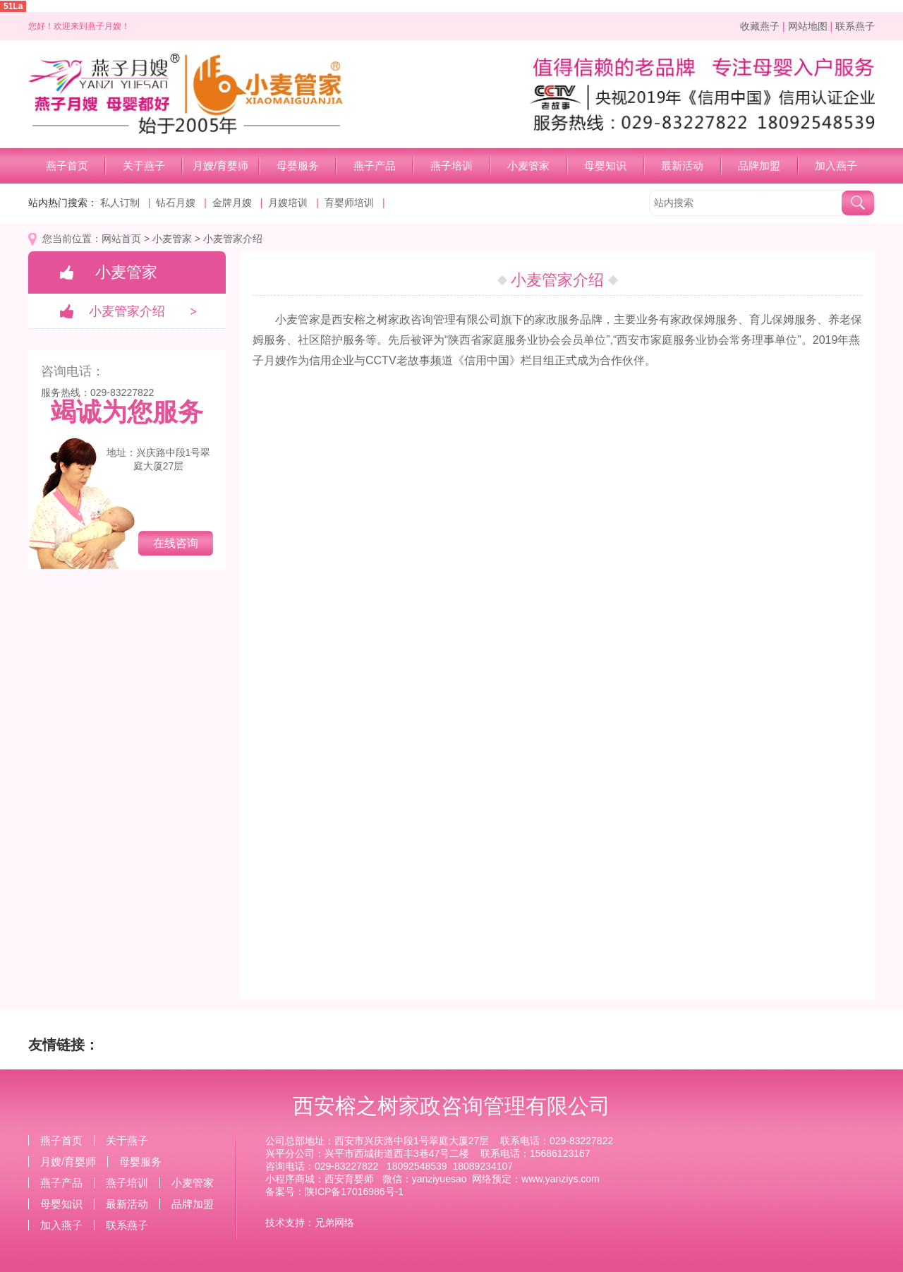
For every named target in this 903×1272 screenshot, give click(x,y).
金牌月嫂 (232, 202)
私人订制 (120, 202)
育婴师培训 (349, 202)
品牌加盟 (759, 166)
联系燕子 (855, 26)
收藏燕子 (760, 26)
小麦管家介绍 (232, 238)
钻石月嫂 (175, 202)
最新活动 (682, 166)
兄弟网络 (334, 1222)
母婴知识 (605, 166)
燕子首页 (67, 166)
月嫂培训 (288, 202)
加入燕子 (836, 166)
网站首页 (121, 238)
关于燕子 (144, 166)
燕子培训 (451, 166)
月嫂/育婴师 (220, 166)
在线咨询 (175, 543)
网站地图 (808, 26)
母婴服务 (298, 166)
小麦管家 (528, 166)
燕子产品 (374, 166)
